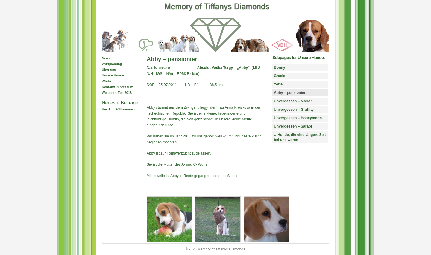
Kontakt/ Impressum (117, 87)
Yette (278, 84)
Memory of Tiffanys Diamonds (221, 249)
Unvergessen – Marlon (293, 101)
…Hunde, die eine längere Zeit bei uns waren (300, 137)
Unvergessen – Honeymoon (298, 118)
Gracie (279, 76)
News (106, 58)
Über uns (109, 69)
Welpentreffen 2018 (117, 92)
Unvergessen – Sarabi (293, 126)
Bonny (279, 67)
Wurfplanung (112, 64)
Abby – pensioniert (290, 93)
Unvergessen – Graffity (294, 109)
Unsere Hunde (113, 75)
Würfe (106, 81)
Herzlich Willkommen (118, 109)
